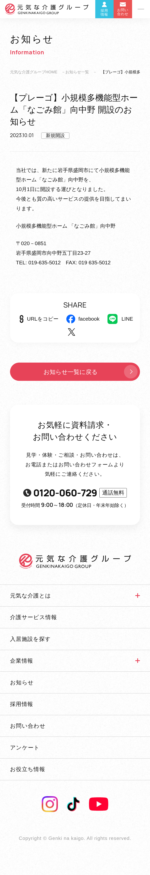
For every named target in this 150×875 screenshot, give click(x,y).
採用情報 (21, 704)
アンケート (25, 747)
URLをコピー (42, 319)
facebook (88, 319)
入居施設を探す (30, 639)
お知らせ (22, 682)
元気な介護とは (30, 595)
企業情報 (21, 661)
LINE (127, 319)
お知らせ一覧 (77, 72)
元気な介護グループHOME (33, 72)
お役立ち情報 (27, 769)
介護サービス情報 (33, 617)
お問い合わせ (28, 726)
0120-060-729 (75, 492)
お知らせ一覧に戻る (91, 371)
